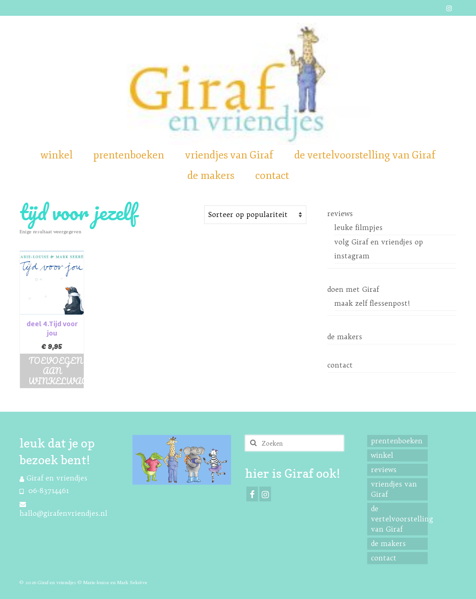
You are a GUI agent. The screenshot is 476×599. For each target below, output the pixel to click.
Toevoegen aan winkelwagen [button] (56, 371)
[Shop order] (255, 214)
